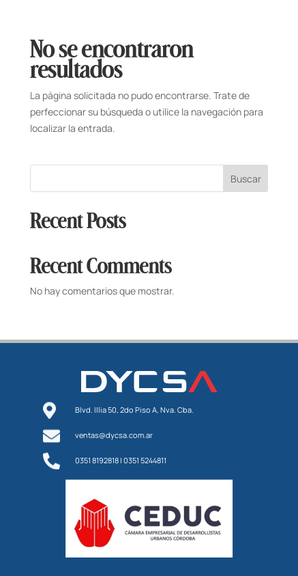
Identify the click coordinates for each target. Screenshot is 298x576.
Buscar (245, 178)
